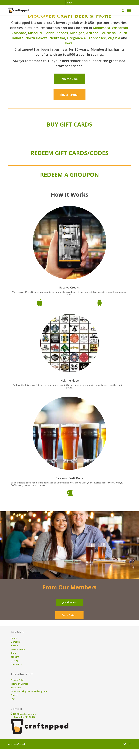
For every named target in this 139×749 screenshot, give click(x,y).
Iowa (69, 43)
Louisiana (108, 32)
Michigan (77, 32)
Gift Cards (16, 687)
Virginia (114, 38)
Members (15, 641)
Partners (15, 645)
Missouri (35, 32)
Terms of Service (19, 684)
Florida (49, 32)
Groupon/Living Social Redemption (29, 691)
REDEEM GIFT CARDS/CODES (69, 153)
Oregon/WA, (77, 38)
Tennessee (97, 38)
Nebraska (57, 38)
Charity (14, 660)
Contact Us (16, 664)
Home (14, 638)
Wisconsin (120, 27)
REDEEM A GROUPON (69, 174)
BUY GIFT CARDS (69, 124)
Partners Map (18, 649)
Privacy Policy (18, 680)
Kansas (62, 32)
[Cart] (123, 10)
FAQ (13, 699)
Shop (13, 653)
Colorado (19, 32)
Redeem (15, 656)
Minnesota (101, 27)
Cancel (14, 695)
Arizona (92, 32)
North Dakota (36, 38)
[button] (129, 10)
